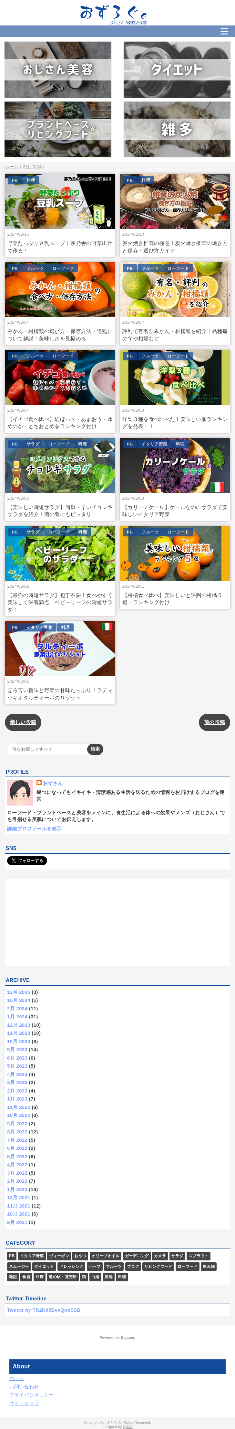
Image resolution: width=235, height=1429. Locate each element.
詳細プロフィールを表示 (34, 828)
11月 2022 (18, 1107)
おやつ (80, 1256)
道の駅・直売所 (63, 1277)
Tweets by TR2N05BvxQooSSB (44, 1310)
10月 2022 (18, 1115)
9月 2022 (17, 1123)
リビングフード (158, 1266)
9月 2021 (17, 1222)
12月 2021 (18, 1197)
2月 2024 (17, 1008)
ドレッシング (71, 1266)
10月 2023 (18, 1041)
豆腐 (40, 1277)
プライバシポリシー (31, 1394)
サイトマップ (24, 1403)
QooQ (128, 1427)
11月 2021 (18, 1206)
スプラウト (199, 1256)
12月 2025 (18, 992)
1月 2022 (17, 1189)
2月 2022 (17, 1181)
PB (15, 180)
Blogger (127, 1337)
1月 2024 (17, 1016)
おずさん (53, 783)
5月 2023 (17, 1066)
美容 (109, 1277)
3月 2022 (17, 1173)
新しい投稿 (23, 722)
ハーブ (95, 1266)
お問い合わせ (24, 1386)
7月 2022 (17, 1140)
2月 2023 (17, 1090)
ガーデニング (137, 1256)
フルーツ (35, 268)
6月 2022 (17, 1148)
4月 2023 (17, 1074)
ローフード (63, 268)
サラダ (32, 444)
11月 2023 (18, 1033)
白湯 (95, 1277)
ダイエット (44, 1266)
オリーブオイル (105, 1256)
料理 (30, 180)
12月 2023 (18, 1025)
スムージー (19, 1266)
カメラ (160, 1256)
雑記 (13, 1277)
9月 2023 (17, 1049)
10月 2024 (18, 1000)
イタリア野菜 (154, 444)
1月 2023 (17, 1098)
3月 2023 (17, 1082)
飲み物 (209, 1266)
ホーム (16, 1378)
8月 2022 (17, 1131)
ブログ (133, 1266)
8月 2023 (17, 1058)
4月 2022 (17, 1164)
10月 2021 (18, 1214)
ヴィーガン (59, 1256)
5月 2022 (17, 1156)
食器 (26, 1277)
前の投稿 (214, 722)
